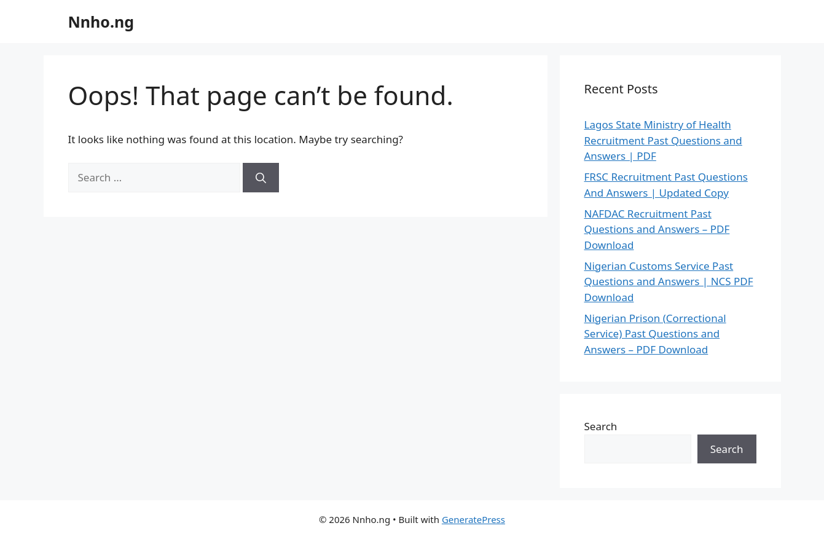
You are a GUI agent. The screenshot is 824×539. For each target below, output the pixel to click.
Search (601, 426)
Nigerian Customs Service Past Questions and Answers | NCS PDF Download (668, 281)
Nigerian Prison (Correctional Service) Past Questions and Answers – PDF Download (655, 333)
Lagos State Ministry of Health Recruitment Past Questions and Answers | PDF (663, 140)
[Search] (261, 177)
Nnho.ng (101, 21)
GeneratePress (473, 519)
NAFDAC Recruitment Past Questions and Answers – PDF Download (657, 229)
